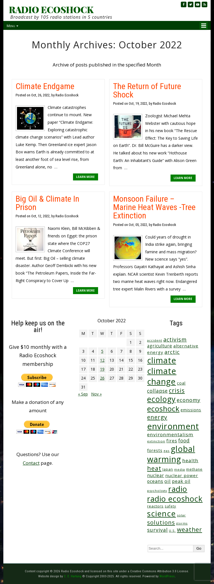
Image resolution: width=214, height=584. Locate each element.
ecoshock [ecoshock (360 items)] (163, 409)
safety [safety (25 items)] (170, 506)
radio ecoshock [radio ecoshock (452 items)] (175, 499)
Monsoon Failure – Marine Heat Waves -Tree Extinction (154, 207)
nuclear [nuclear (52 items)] (155, 475)
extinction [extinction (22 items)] (156, 441)
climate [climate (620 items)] (161, 360)
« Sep (83, 394)
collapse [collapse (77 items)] (157, 390)
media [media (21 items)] (179, 469)
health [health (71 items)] (190, 460)
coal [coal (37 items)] (181, 383)
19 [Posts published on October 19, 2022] (102, 369)
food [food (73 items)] (184, 440)
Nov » (96, 394)
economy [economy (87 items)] (188, 400)
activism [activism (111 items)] (175, 339)
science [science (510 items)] (161, 513)
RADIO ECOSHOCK (51, 9)
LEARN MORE (85, 177)
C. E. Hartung (72, 576)
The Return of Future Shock (147, 90)
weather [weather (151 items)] (189, 529)
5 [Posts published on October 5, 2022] (102, 351)
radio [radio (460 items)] (177, 489)
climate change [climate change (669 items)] (161, 376)
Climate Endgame (45, 86)
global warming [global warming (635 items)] (171, 454)
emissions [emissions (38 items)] (191, 410)
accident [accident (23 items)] (154, 340)
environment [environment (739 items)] (173, 426)
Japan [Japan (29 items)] (167, 469)
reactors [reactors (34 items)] (155, 506)
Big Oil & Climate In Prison (47, 203)
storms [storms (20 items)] (182, 523)
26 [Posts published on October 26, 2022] (102, 378)
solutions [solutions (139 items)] (161, 522)
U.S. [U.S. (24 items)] (172, 530)
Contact (31, 463)
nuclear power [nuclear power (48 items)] (181, 475)
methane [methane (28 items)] (194, 469)
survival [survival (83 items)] (157, 529)
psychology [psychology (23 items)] (157, 490)
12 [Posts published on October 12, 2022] (102, 360)
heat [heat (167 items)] (154, 468)
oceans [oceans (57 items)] (155, 481)
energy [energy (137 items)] (157, 417)
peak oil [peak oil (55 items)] (181, 481)
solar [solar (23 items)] (181, 515)
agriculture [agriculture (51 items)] (159, 346)
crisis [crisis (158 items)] (177, 390)
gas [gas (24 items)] (167, 451)
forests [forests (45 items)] (154, 450)
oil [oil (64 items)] (167, 481)
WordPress (167, 576)
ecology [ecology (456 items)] (161, 399)
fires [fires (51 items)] (171, 441)
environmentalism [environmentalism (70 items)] (170, 434)
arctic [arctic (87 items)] (172, 352)
